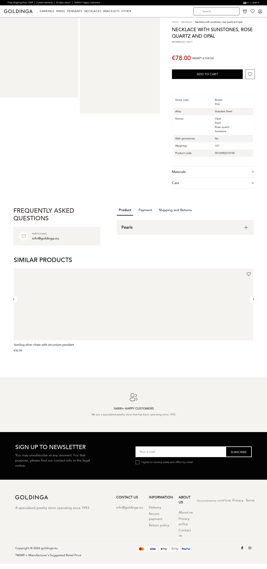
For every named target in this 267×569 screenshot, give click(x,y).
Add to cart (207, 74)
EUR (255, 2)
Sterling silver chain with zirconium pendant (44, 345)
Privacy (237, 500)
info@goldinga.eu (129, 507)
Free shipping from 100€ (21, 2)
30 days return (63, 2)
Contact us (185, 533)
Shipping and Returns (175, 210)
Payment (145, 210)
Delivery (155, 507)
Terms (250, 500)
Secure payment (155, 516)
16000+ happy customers (87, 2)
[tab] (213, 171)
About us (186, 512)
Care (213, 183)
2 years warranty (44, 2)
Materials (213, 171)
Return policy (159, 525)
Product (125, 210)
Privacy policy (184, 521)
